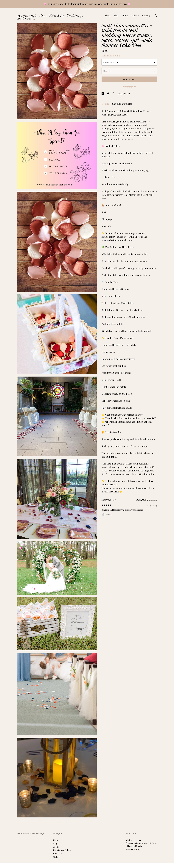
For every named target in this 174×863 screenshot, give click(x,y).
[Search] (156, 15)
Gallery (135, 15)
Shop (107, 15)
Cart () (146, 15)
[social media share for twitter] (108, 93)
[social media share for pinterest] (113, 93)
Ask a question (124, 93)
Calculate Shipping (111, 55)
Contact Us (58, 853)
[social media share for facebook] (103, 93)
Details (105, 103)
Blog (116, 15)
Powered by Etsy (133, 849)
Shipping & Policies (122, 103)
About (125, 15)
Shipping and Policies (62, 850)
